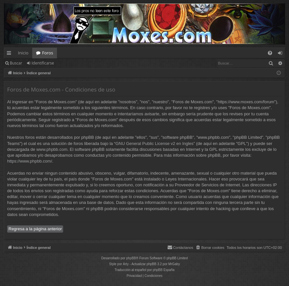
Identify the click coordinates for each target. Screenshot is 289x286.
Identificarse (43, 63)
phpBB (131, 258)
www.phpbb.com (51, 149)
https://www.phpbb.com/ (29, 161)
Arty (126, 264)
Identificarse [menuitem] (281, 54)
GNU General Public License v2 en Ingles (155, 143)
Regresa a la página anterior (35, 228)
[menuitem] (270, 53)
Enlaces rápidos (10, 54)
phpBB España (163, 270)
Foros (47, 53)
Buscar (16, 63)
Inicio (23, 53)
